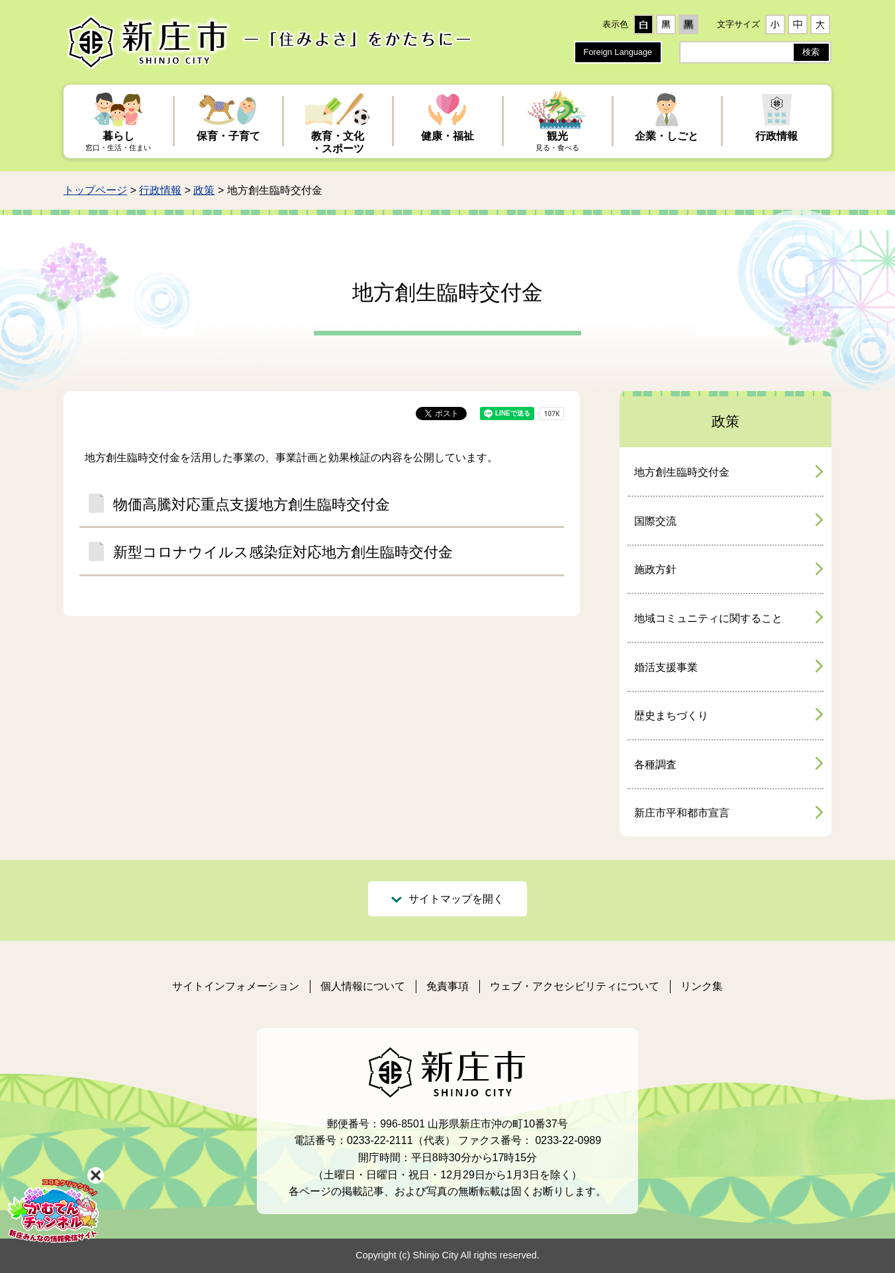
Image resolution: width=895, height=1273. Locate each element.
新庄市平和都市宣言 (682, 812)
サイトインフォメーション (235, 986)
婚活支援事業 (666, 667)
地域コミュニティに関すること (708, 618)
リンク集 (702, 986)
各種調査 (655, 764)
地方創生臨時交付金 (682, 472)
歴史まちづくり (671, 715)
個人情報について (362, 986)
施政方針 (655, 569)
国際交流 (655, 521)
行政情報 (160, 190)
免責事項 (447, 986)
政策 (203, 190)
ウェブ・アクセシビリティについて (574, 986)
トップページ (95, 190)
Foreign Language (617, 52)
